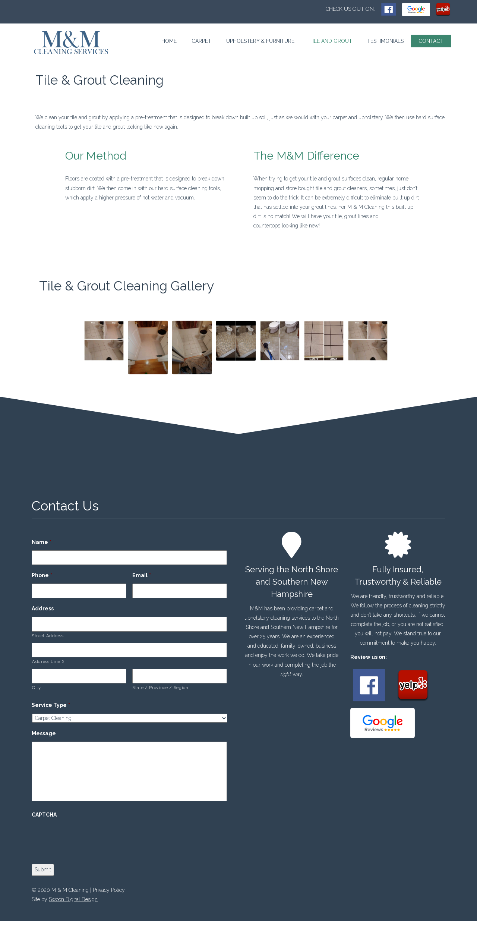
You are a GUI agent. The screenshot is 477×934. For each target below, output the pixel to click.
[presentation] (88, 837)
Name (41, 542)
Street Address (47, 635)
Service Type (51, 705)
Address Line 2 (48, 661)
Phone (42, 575)
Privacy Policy (109, 890)
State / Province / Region (161, 687)
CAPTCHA (44, 815)
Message (44, 733)
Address (43, 608)
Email (141, 575)
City (36, 687)
